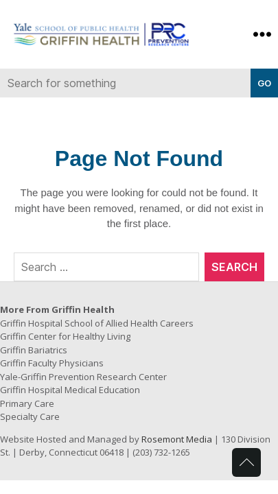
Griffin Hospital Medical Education (70, 390)
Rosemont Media (176, 439)
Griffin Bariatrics (33, 350)
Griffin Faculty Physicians (52, 363)
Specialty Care (30, 416)
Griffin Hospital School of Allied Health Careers (97, 323)
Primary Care (27, 403)
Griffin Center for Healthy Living (65, 336)
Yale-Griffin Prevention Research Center (83, 376)
